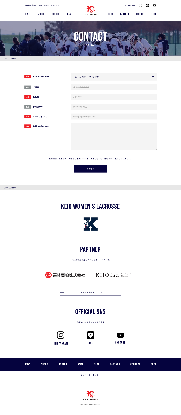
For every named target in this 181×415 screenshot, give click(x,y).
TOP (4, 58)
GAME (70, 14)
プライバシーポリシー (91, 374)
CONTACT (140, 14)
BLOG (110, 14)
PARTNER (124, 14)
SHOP (154, 14)
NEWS (27, 14)
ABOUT (41, 14)
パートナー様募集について (91, 292)
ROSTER (56, 14)
